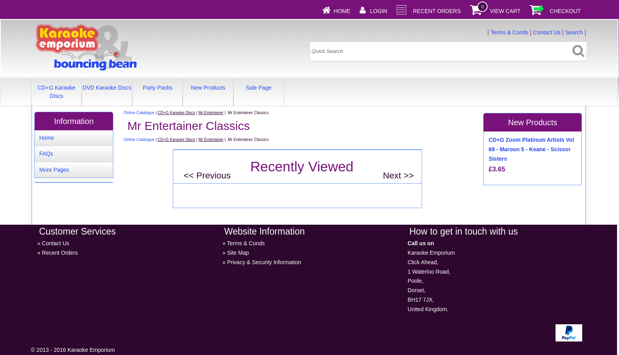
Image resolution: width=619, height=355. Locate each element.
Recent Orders (437, 11)
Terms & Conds (510, 32)
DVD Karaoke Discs (107, 88)
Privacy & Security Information (264, 262)
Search (574, 32)
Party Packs (158, 88)
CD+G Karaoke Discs (56, 92)
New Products (208, 88)
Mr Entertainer (211, 113)
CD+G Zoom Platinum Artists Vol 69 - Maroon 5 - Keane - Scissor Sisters (531, 149)
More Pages (54, 170)
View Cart (505, 11)
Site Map (238, 253)
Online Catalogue (139, 113)
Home (342, 11)
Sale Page (259, 88)
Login (378, 11)
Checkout (565, 11)
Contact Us (547, 32)
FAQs (46, 153)
